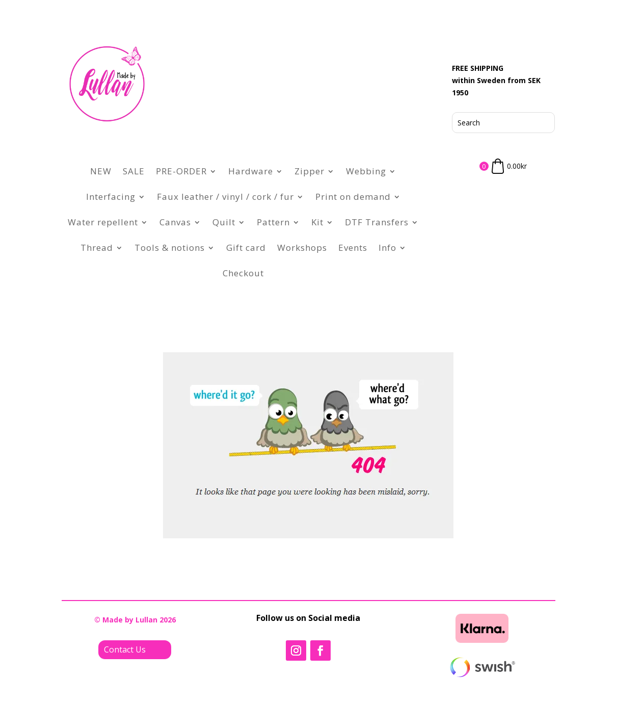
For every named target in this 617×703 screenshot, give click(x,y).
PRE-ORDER (181, 171)
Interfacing (111, 196)
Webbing (366, 171)
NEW (101, 171)
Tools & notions (170, 247)
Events (352, 247)
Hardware (250, 171)
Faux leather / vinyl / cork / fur (225, 196)
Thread (97, 247)
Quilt (223, 222)
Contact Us (125, 649)
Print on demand (353, 196)
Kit (317, 222)
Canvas (175, 222)
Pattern (273, 222)
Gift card (246, 247)
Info (387, 247)
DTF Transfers (377, 222)
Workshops (302, 247)
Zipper (309, 171)
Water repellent (103, 222)
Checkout (243, 273)
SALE (134, 171)
